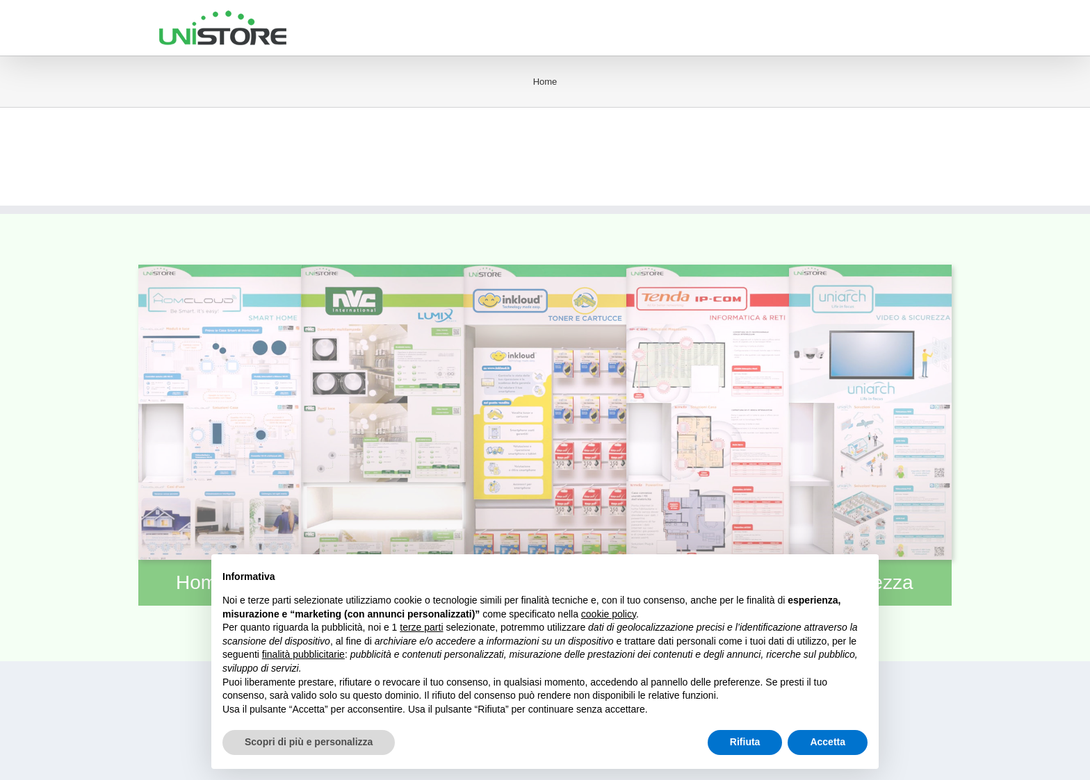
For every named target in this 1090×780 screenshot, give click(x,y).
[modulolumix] (382, 272)
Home (545, 81)
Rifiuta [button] (745, 741)
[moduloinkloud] (545, 272)
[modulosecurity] (870, 272)
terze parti (421, 627)
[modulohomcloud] (219, 272)
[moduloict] (707, 272)
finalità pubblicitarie (303, 654)
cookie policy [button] (608, 614)
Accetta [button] (827, 741)
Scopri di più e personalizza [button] (309, 741)
